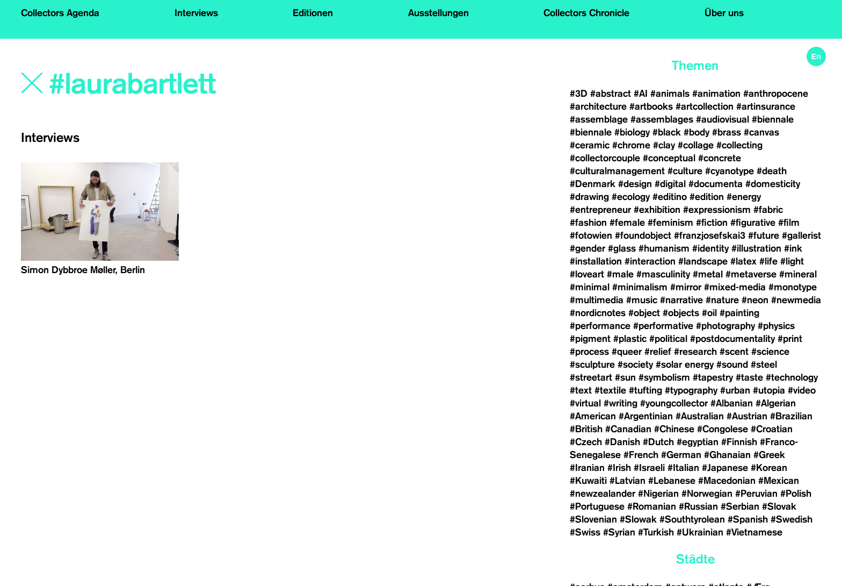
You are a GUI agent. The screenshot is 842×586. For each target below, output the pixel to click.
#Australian (700, 416)
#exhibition (657, 210)
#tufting (645, 390)
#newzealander (602, 493)
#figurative (752, 222)
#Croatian (772, 429)
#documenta (715, 184)
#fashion (588, 222)
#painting (739, 313)
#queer (627, 351)
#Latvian (627, 480)
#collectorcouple (605, 158)
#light (792, 261)
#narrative (681, 300)
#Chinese (674, 429)
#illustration (756, 248)
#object (644, 313)
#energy (744, 197)
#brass (726, 132)
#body (696, 132)
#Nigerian (658, 493)
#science (770, 351)
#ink (793, 248)
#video (802, 390)
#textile (610, 390)
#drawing (589, 197)
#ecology (631, 197)
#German (681, 455)
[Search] (206, 84)
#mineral (798, 274)
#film (789, 222)
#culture (684, 171)
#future (763, 235)
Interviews (196, 13)
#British (586, 429)
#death (772, 171)
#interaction (650, 261)
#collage (696, 145)
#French (640, 455)
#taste (749, 377)
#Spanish (748, 519)
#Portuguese (597, 506)
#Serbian (740, 506)
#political (668, 339)
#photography (725, 326)
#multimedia (596, 300)
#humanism (663, 248)
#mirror (685, 287)
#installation (596, 261)
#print (790, 339)
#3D (578, 93)
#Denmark (592, 184)
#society (635, 364)
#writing (620, 403)
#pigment (590, 339)
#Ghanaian (727, 455)
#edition (706, 197)
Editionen (313, 13)
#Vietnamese (754, 532)
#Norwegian (706, 493)
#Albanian (731, 403)
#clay (664, 145)
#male (620, 274)
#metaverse (750, 274)
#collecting (739, 145)
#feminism (670, 222)
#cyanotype (729, 171)
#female (627, 222)
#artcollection (705, 106)
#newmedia (796, 300)
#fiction (712, 222)
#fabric (768, 210)
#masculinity (663, 274)
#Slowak (638, 519)
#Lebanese (671, 480)
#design (635, 184)
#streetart (591, 377)
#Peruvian (756, 493)
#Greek (769, 455)
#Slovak (779, 506)
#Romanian (651, 506)
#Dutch (658, 442)
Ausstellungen (438, 13)
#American (593, 416)
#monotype (792, 287)
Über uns (724, 13)
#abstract (610, 93)
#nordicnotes (598, 313)
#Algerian (776, 403)
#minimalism (639, 287)
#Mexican (778, 480)
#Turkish (656, 532)
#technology (792, 377)
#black (666, 132)
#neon (755, 300)
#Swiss (585, 532)
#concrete (719, 158)
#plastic (630, 339)
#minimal (589, 287)
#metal (708, 274)
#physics (776, 326)
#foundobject (643, 235)
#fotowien (591, 235)
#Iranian (587, 468)
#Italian (683, 468)
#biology (632, 132)
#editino (669, 197)
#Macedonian (727, 480)
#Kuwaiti (588, 480)
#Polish (795, 493)
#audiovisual (722, 119)
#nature (722, 300)
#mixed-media (735, 287)
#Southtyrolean (692, 519)
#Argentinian (646, 416)
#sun (625, 377)
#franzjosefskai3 (709, 235)
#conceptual (669, 158)
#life (768, 261)
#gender (587, 248)
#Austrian (747, 416)
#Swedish (791, 519)
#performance (600, 326)
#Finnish (739, 442)
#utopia (769, 390)
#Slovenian (593, 519)
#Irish (619, 468)
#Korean (769, 468)
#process (589, 351)
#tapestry (713, 377)
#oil (709, 313)
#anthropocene (775, 93)
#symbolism (664, 377)
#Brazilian (791, 416)
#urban (735, 390)
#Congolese (722, 429)
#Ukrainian (700, 532)
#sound (732, 364)
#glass (622, 248)
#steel (764, 364)
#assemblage (599, 119)
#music (641, 300)
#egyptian (697, 442)
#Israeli (649, 468)
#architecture (598, 106)
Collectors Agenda (60, 13)
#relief (657, 351)
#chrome (631, 145)
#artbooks (651, 106)
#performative (663, 326)
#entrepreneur (600, 210)
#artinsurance (765, 106)
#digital (670, 184)
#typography (691, 390)
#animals (669, 93)
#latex (743, 261)
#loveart (587, 274)
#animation (716, 93)
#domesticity (772, 184)
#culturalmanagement (617, 171)
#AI (641, 93)
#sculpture (592, 364)
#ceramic (589, 145)
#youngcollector (674, 403)
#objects (681, 313)
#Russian (698, 506)
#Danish (622, 442)
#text (581, 390)
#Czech (586, 442)
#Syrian (619, 532)
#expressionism (717, 210)
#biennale (773, 119)
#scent (734, 351)
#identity (710, 248)
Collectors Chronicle (586, 13)
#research (695, 351)
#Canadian (628, 429)
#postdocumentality (732, 339)
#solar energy (685, 364)
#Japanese (725, 468)
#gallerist (801, 235)
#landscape (703, 261)
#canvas (761, 132)
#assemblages (661, 119)
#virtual (585, 403)
